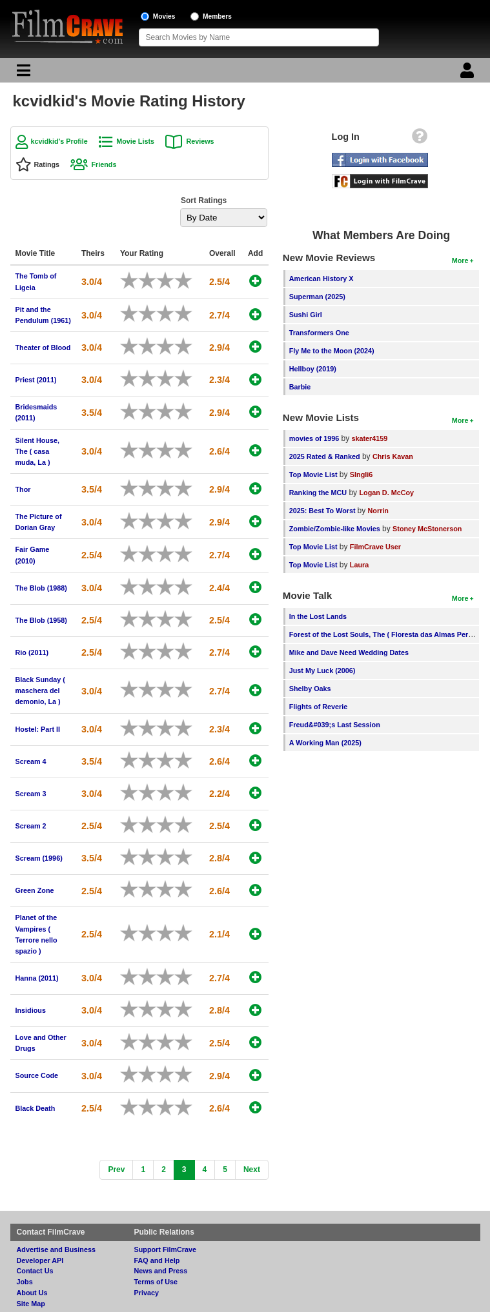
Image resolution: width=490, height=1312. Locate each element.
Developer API (40, 1260)
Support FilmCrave (165, 1249)
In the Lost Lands (318, 616)
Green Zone (34, 890)
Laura (359, 565)
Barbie (300, 387)
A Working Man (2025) (325, 743)
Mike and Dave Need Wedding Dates (349, 652)
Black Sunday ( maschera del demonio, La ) (40, 690)
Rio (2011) (32, 652)
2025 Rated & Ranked (324, 456)
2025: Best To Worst (323, 510)
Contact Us (35, 1271)
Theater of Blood (43, 347)
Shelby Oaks (310, 688)
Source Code (37, 1075)
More (460, 260)
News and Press (161, 1271)
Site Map (31, 1303)
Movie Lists (135, 141)
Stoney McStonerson (427, 529)
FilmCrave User (375, 547)
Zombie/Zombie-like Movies (334, 529)
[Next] (252, 1170)
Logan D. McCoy (386, 492)
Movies (164, 16)
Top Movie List (313, 474)
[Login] (468, 73)
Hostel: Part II (38, 729)
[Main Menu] (22, 73)
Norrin (378, 510)
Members (217, 16)
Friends (103, 164)
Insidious (30, 1010)
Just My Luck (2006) (322, 670)
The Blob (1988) (41, 588)
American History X (321, 278)
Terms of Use (156, 1282)
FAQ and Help (157, 1260)
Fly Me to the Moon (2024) (331, 351)
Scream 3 (30, 794)
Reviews (200, 141)
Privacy (146, 1293)
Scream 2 (30, 826)
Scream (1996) (39, 858)
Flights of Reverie (318, 706)
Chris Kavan (393, 456)
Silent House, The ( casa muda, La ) (37, 451)
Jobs (25, 1282)
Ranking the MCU (318, 492)
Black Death (35, 1108)
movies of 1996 (314, 438)
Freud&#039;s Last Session (334, 725)
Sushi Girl (305, 314)
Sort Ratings (204, 200)
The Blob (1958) (41, 620)
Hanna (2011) (37, 978)
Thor (23, 489)
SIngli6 (361, 474)
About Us (32, 1293)
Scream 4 (30, 761)
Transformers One (319, 333)
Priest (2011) (36, 380)
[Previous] (116, 1170)
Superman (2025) (317, 296)
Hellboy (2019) (312, 369)
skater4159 (370, 438)
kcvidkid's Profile (59, 141)
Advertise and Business (56, 1249)
